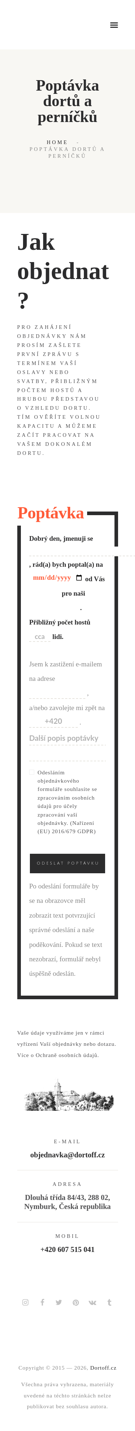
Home (57, 142)
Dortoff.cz (103, 1368)
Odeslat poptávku (68, 863)
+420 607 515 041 (67, 1249)
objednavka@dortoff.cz (67, 1155)
